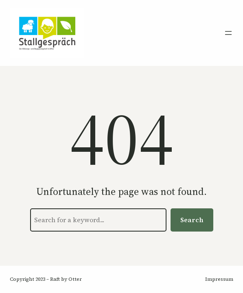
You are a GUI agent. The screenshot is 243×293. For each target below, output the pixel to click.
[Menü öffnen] (228, 33)
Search (192, 219)
